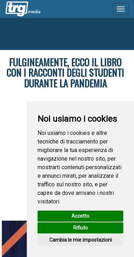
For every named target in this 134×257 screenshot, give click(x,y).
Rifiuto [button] (80, 228)
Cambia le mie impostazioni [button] (80, 240)
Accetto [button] (80, 216)
